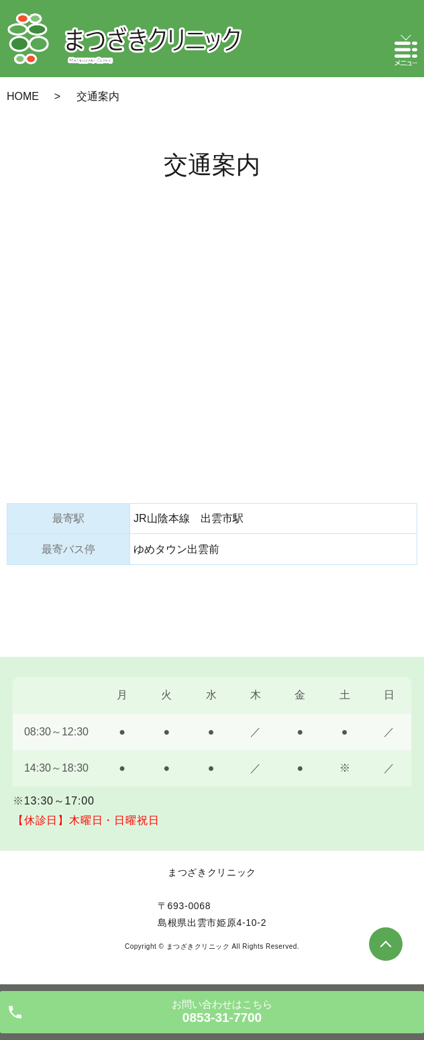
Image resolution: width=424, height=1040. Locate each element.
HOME (23, 96)
